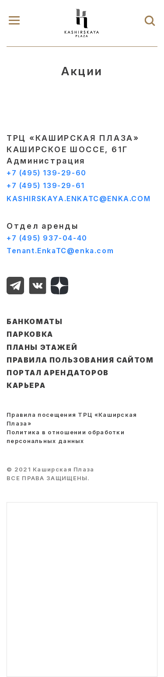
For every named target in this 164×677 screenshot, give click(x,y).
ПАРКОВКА (30, 334)
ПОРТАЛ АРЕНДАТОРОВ (58, 372)
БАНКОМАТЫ (35, 321)
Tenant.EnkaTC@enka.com (60, 250)
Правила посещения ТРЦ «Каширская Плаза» (72, 419)
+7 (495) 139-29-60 (47, 172)
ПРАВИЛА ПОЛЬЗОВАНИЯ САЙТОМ (80, 360)
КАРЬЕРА (26, 385)
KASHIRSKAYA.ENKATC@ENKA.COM (78, 198)
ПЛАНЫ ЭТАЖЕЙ (42, 347)
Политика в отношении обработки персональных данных (66, 436)
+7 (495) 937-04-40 (47, 238)
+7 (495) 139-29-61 (46, 185)
